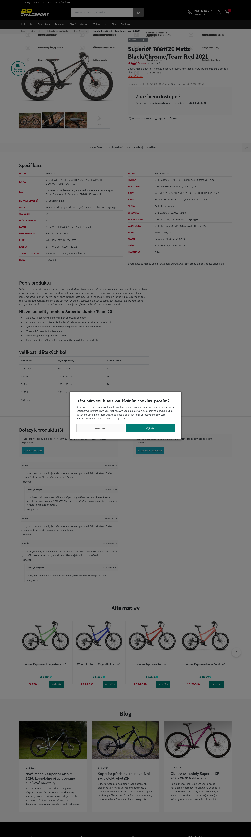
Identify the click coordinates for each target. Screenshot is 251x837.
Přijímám (150, 428)
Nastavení (100, 428)
